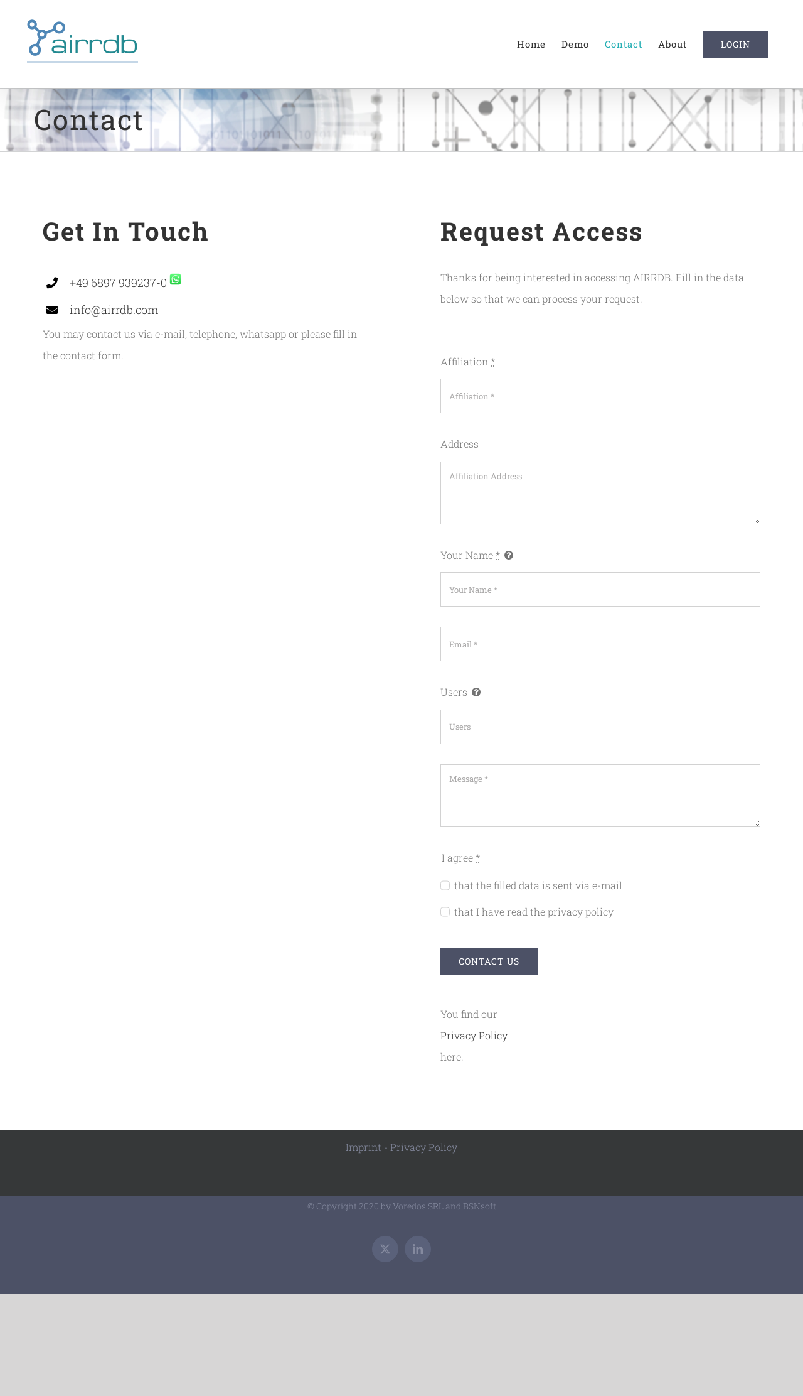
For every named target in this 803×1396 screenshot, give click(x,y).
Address (459, 443)
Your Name (470, 554)
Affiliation (467, 361)
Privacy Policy (474, 1035)
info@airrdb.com (114, 309)
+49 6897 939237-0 (118, 282)
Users (453, 691)
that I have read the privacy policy (534, 911)
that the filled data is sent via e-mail (538, 885)
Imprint (363, 1147)
